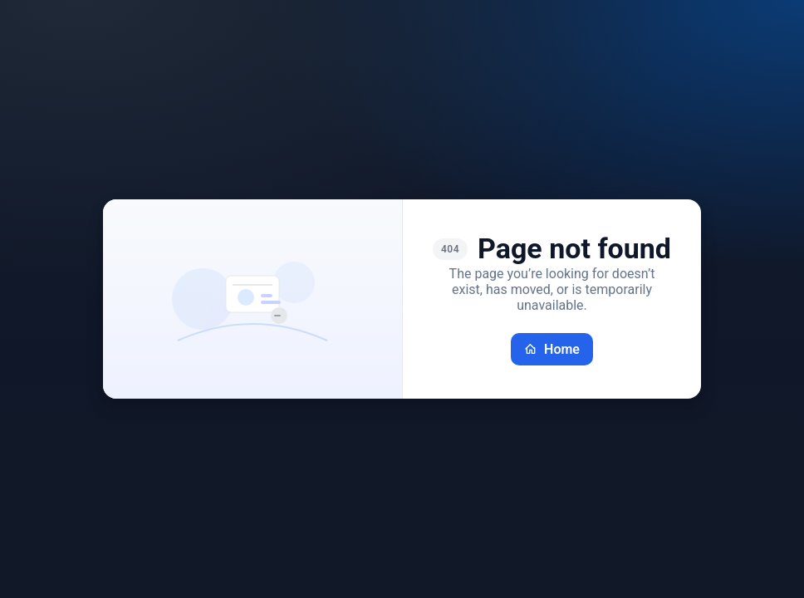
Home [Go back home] (552, 349)
